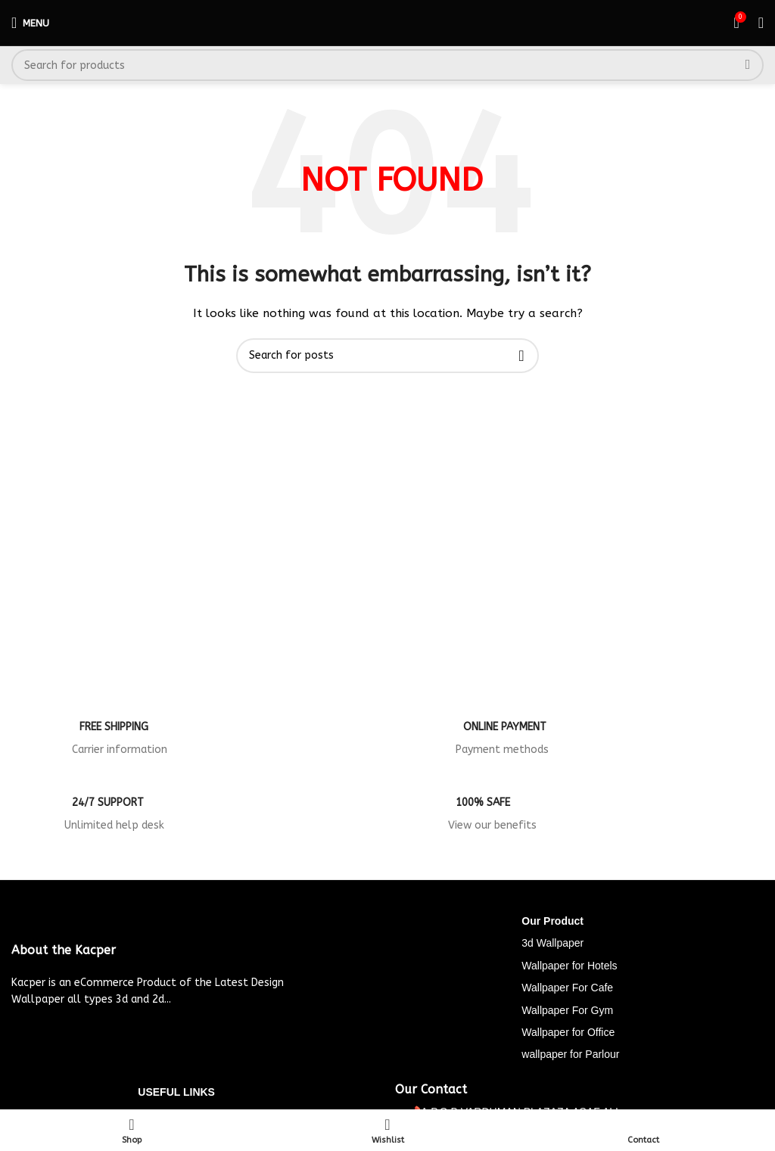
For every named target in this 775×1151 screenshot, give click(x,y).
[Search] (387, 65)
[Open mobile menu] (30, 23)
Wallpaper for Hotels (569, 966)
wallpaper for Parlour (570, 1054)
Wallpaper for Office (568, 1032)
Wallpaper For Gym (567, 1010)
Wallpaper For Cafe (567, 987)
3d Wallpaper (552, 943)
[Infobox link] (195, 743)
